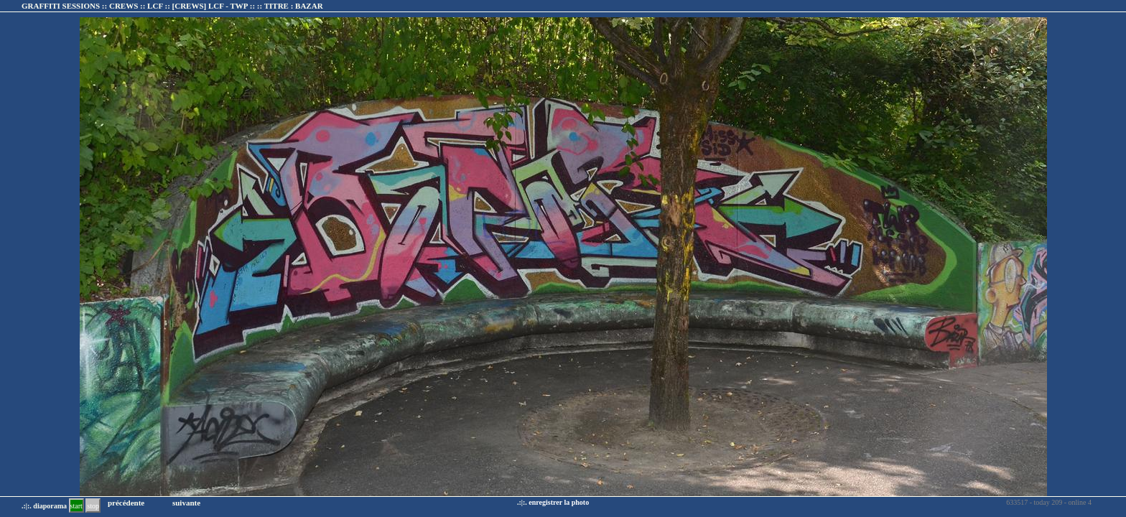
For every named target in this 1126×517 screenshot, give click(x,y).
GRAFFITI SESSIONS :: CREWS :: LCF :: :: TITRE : (172, 5)
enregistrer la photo (559, 502)
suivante (186, 502)
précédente (126, 502)
